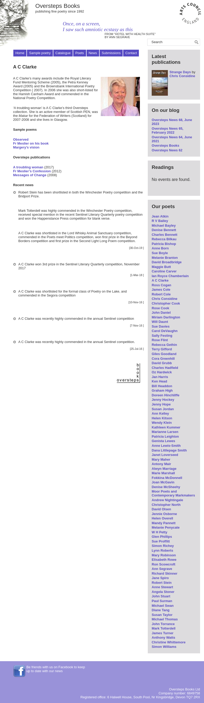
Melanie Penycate (166, 527)
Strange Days (180, 72)
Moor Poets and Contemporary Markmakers (173, 493)
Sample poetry (40, 53)
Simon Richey (163, 546)
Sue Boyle (160, 253)
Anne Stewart (162, 587)
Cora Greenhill (163, 359)
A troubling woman (28, 167)
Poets (79, 53)
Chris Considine (182, 76)
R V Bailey (160, 221)
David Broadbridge (167, 262)
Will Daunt (160, 322)
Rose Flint (160, 340)
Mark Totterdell (163, 628)
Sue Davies (160, 326)
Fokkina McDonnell (167, 478)
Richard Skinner (164, 573)
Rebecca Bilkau (164, 239)
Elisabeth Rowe (164, 560)
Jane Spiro (160, 578)
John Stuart (161, 596)
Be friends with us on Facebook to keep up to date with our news (55, 669)
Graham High (162, 390)
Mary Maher (161, 459)
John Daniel (161, 313)
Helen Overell (162, 518)
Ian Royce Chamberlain (170, 276)
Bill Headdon (162, 386)
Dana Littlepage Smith (169, 450)
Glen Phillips (162, 537)
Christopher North (166, 505)
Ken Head (159, 381)
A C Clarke (160, 280)
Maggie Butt (161, 267)
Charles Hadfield (165, 368)
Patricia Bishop (164, 244)
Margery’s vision (26, 147)
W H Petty (159, 532)
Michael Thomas (165, 619)
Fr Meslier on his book (31, 143)
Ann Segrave (162, 569)
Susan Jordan (163, 409)
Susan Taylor (162, 615)
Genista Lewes (163, 441)
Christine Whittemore (168, 642)
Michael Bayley (164, 225)
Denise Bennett (164, 230)
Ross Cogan (161, 285)
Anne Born (160, 248)
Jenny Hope (161, 404)
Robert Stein (162, 583)
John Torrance (163, 624)
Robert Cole (161, 294)
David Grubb (162, 363)
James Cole (161, 290)
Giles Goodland (164, 354)
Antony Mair (161, 464)
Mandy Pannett (163, 523)
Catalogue (63, 53)
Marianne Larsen (165, 432)
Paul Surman (162, 601)
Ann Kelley (160, 413)
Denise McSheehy (166, 487)
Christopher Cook (166, 303)
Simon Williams (164, 647)
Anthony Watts (163, 637)
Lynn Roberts (162, 550)
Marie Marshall (163, 473)
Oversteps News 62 (167, 150)
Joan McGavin (163, 482)
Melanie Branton (165, 258)
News (93, 53)
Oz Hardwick (162, 372)
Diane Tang (160, 610)
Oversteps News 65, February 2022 (167, 130)
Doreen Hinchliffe (165, 395)
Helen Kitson (162, 418)
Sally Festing (162, 336)
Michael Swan (163, 606)
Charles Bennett (164, 235)
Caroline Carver (164, 271)
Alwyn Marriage (164, 469)
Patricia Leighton (165, 436)
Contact (131, 53)
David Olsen (161, 509)
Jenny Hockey (163, 400)
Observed (21, 139)
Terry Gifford (162, 349)
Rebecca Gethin (164, 345)
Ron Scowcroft (163, 564)
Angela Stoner (163, 592)
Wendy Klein (162, 423)
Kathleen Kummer (166, 427)
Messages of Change (29, 175)
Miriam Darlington (166, 317)
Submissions (111, 53)
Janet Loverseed (165, 455)
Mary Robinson (164, 555)
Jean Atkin (160, 216)
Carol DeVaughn (165, 331)
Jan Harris (160, 377)
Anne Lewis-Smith (166, 446)
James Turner (162, 633)
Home (19, 53)
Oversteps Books (57, 6)
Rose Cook (160, 308)
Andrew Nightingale (167, 500)
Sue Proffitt (161, 541)
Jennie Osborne (164, 514)
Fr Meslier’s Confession (32, 171)
